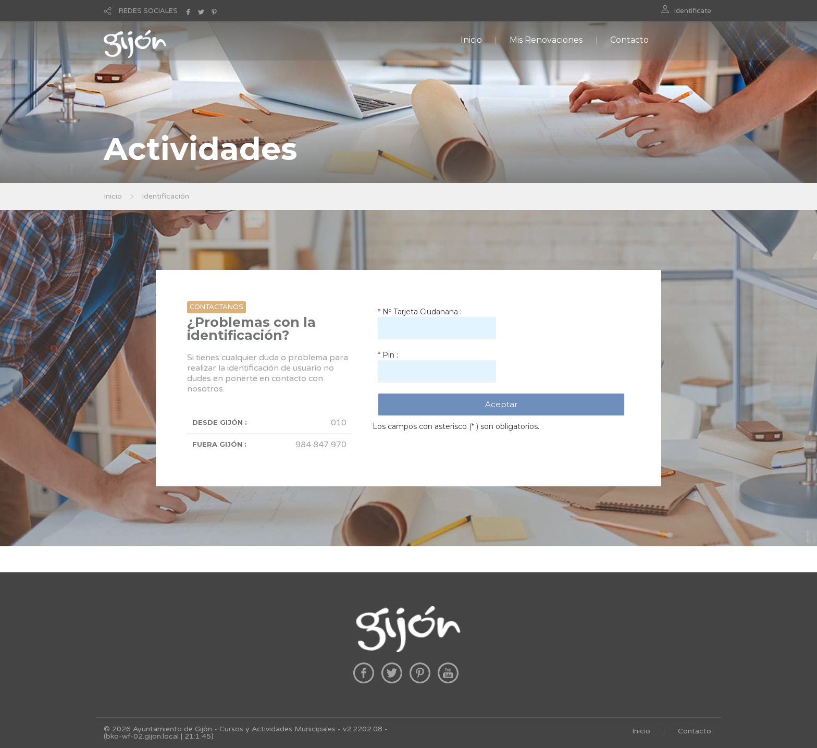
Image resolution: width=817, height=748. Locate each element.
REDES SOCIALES (148, 11)
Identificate (692, 11)
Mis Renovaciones (546, 40)
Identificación (165, 196)
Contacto (629, 40)
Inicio (471, 40)
